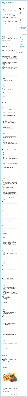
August (20, 24)
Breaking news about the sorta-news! (22, 31)
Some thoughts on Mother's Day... (22, 42)
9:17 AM (4, 184)
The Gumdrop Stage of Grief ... (5, 367)
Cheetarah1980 (4, 268)
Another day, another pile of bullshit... (22, 39)
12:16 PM (4, 340)
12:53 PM (4, 223)
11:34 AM (4, 208)
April (20, 48)
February (20, 49)
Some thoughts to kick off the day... (22, 28)
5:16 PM (4, 353)
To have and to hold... (21, 35)
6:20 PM (4, 231)
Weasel (3, 315)
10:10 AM (4, 199)
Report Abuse (20, 52)
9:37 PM (4, 254)
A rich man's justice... (21, 47)
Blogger (15, 394)
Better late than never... (21, 33)
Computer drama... (21, 41)
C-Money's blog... (21, 37)
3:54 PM (4, 96)
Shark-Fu (22, 7)
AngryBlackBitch (8, 3)
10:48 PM (4, 363)
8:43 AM (4, 276)
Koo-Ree (4, 358)
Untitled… (3, 390)
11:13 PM (4, 285)
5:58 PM (4, 140)
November (21, 22)
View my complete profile (23, 8)
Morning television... (21, 44)
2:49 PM (4, 294)
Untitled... (20, 30)
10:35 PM (4, 258)
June (20, 25)
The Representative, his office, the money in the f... (22, 32)
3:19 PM (4, 86)
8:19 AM (4, 178)
